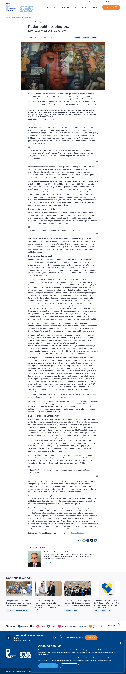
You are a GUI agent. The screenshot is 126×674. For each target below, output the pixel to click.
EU (109, 610)
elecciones (86, 37)
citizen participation (21, 610)
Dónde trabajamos (80, 7)
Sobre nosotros (49, 7)
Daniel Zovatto (49, 37)
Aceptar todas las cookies (48, 666)
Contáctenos (91, 637)
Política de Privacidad (64, 650)
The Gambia (10, 610)
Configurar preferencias (69, 666)
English (51, 119)
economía (77, 37)
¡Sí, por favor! (55, 637)
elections (68, 610)
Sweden (104, 610)
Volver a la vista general (37, 22)
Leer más (48, 562)
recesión (93, 37)
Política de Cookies (49, 650)
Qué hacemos (64, 7)
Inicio (7, 17)
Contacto (94, 7)
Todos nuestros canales (110, 626)
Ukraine (75, 610)
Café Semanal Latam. (75, 533)
